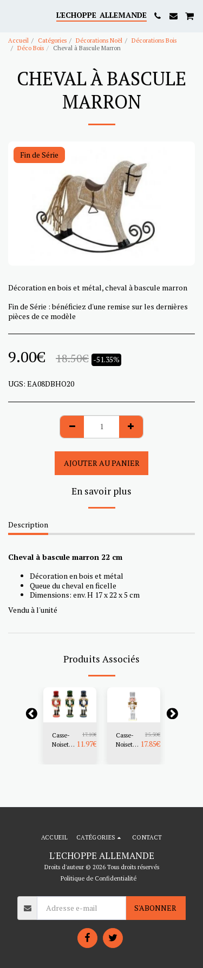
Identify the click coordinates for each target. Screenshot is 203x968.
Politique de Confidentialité (98, 878)
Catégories (52, 40)
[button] (12, 15)
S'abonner (155, 908)
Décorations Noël (99, 40)
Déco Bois (30, 48)
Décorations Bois (154, 40)
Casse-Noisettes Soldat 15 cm (64, 740)
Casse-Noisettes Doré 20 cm (128, 740)
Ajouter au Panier (102, 463)
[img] (69, 704)
